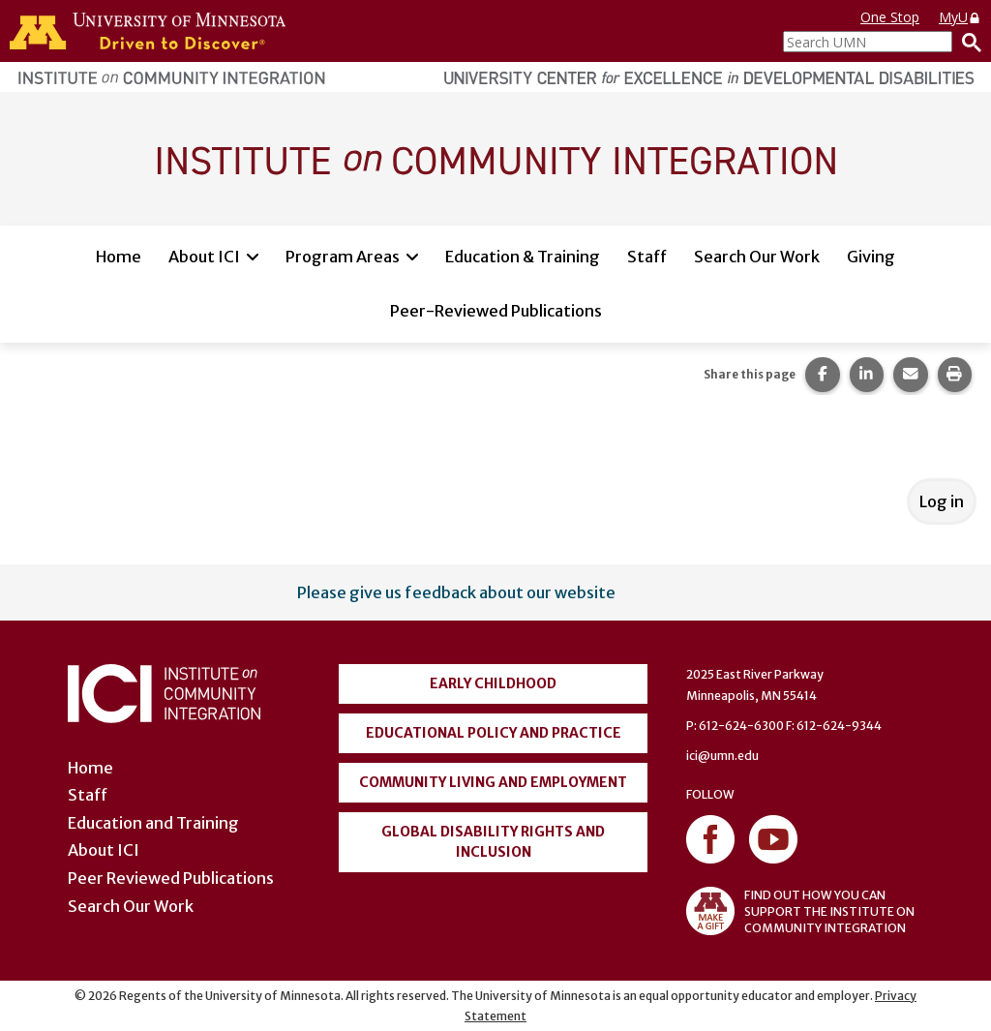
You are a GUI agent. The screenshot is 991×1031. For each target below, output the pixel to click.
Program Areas (342, 256)
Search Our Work (757, 256)
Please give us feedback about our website (456, 592)
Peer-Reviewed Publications (496, 310)
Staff (647, 256)
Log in (941, 501)
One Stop (889, 17)
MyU (960, 17)
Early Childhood (493, 683)
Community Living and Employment (493, 782)
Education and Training (153, 823)
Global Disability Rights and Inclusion (493, 842)
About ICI (204, 256)
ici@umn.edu (722, 755)
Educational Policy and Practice (493, 733)
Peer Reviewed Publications (171, 878)
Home (118, 256)
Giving (871, 256)
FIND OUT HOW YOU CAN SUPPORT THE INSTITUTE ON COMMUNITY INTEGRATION (800, 911)
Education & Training (522, 256)
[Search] (966, 41)
